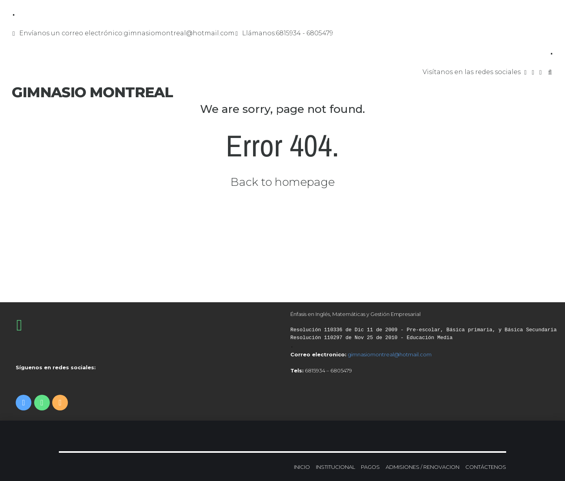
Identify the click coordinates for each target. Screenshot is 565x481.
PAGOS (370, 467)
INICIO (302, 467)
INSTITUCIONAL (335, 467)
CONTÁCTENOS (485, 467)
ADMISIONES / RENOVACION (422, 467)
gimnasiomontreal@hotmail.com (390, 354)
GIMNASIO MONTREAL (92, 92)
